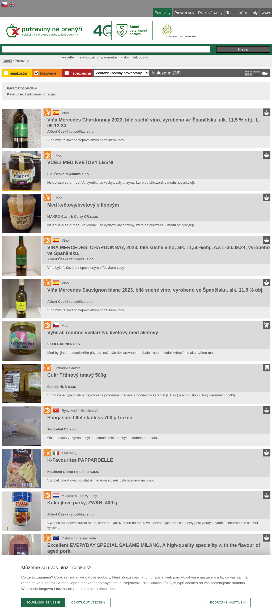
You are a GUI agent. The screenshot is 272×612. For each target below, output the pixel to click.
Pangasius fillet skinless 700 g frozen (89, 417)
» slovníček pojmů (134, 57)
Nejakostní (18, 73)
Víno (65, 113)
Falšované (48, 73)
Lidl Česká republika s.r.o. (68, 174)
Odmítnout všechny (88, 602)
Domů (7, 61)
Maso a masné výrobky (79, 496)
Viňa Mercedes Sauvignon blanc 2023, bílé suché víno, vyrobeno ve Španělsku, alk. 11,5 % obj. (155, 290)
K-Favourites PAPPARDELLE (80, 460)
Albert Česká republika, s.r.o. (71, 131)
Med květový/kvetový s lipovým (83, 205)
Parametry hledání (22, 88)
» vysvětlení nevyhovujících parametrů (87, 57)
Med (59, 155)
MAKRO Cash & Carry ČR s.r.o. (72, 217)
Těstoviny (69, 453)
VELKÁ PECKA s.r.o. (64, 344)
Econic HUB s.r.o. (61, 387)
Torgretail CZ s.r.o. (62, 429)
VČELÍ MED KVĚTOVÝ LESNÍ (80, 162)
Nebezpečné (80, 73)
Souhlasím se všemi (43, 602)
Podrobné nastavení (228, 602)
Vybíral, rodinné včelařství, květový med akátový (102, 332)
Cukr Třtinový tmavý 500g (76, 375)
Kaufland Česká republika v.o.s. (73, 472)
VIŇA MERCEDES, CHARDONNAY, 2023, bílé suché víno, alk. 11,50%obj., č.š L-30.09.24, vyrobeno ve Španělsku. (158, 250)
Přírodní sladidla (68, 368)
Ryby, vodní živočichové (80, 411)
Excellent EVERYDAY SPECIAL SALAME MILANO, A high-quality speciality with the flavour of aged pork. (153, 548)
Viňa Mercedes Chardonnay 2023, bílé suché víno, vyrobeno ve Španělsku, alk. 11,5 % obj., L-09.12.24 (154, 122)
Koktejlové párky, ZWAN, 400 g (82, 502)
